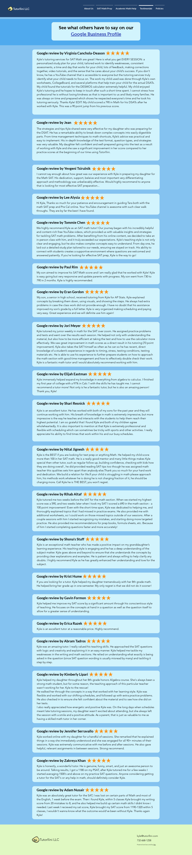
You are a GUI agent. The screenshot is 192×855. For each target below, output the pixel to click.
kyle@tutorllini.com (147, 835)
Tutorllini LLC (49, 840)
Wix (154, 845)
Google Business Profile (96, 34)
